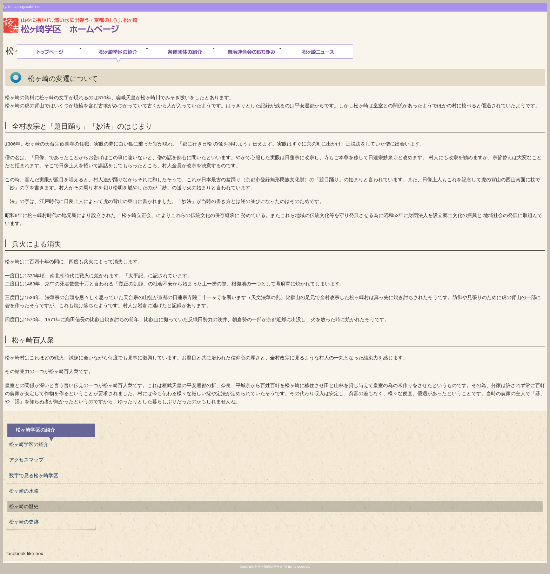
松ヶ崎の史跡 (24, 522)
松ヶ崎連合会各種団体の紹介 (185, 53)
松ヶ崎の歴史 (24, 506)
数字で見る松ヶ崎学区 (33, 475)
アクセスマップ (26, 459)
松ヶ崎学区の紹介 (118, 53)
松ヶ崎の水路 (24, 491)
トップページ (50, 53)
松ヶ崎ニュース (318, 53)
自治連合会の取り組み (251, 53)
